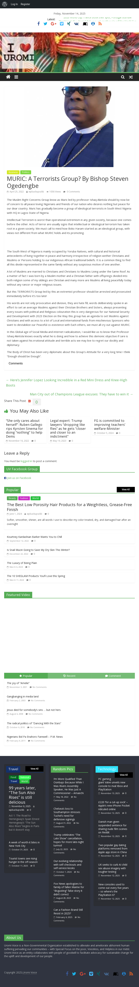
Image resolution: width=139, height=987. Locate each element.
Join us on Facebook (19, 478)
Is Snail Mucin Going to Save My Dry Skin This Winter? (38, 550)
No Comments (40, 687)
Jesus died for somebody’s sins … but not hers (34, 710)
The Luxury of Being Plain (22, 563)
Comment (113, 676)
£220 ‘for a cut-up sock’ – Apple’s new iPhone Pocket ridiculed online (114, 805)
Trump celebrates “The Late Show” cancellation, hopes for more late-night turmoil (69, 840)
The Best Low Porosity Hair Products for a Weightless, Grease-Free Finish (69, 507)
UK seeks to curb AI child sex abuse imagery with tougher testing (112, 868)
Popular (25, 676)
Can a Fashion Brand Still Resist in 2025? (68, 911)
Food (13, 777)
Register (25, 4)
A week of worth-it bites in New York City (24, 844)
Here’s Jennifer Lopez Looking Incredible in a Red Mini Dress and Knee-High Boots (66, 382)
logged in (26, 461)
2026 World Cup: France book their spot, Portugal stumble (98, 18)
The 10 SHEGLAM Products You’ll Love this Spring (36, 576)
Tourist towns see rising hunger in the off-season (23, 860)
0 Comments (71, 191)
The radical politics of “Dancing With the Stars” (34, 723)
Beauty (12, 498)
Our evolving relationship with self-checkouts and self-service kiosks (68, 864)
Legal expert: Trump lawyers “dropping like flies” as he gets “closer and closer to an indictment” (68, 428)
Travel (14, 781)
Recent (69, 676)
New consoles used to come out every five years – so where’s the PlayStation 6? (113, 890)
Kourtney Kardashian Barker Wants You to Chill (34, 537)
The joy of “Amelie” (18, 683)
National (24, 777)
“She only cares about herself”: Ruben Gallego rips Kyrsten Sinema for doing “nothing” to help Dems (24, 428)
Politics (25, 172)
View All (126, 489)
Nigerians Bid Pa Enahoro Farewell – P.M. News (35, 736)
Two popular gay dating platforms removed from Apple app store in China (112, 848)
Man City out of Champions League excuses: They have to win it (81, 394)
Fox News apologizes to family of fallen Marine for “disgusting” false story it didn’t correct (69, 889)
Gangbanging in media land (23, 696)
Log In (14, 4)
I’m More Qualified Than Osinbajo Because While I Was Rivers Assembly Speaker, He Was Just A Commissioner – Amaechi (69, 786)
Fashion (24, 498)
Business (13, 172)
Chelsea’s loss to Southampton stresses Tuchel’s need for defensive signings (67, 814)
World (35, 498)
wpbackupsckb (36, 191)
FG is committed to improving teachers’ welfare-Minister (109, 424)
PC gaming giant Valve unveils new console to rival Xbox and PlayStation (113, 784)
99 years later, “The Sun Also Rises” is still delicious (22, 795)
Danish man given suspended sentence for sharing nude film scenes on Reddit (112, 827)
